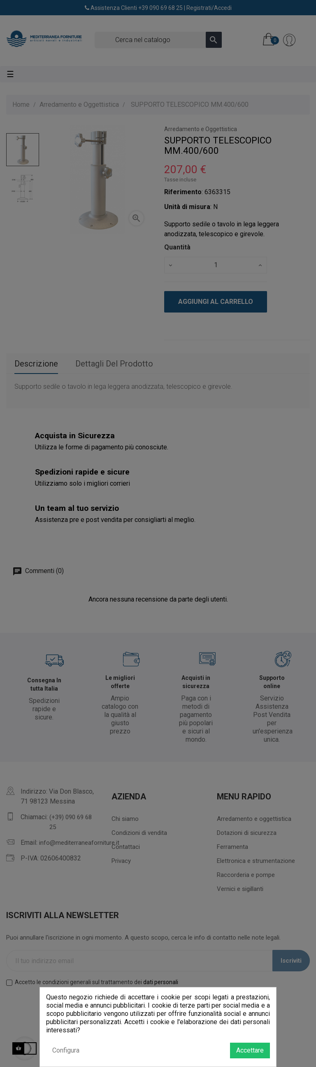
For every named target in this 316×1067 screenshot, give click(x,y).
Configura (65, 1050)
